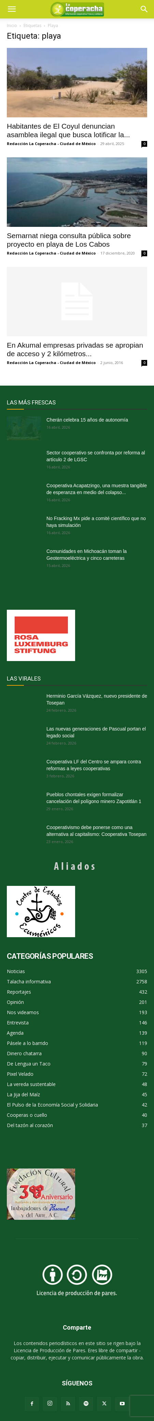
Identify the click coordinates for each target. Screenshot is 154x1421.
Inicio (12, 25)
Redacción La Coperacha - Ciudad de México (51, 143)
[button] (144, 9)
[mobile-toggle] (12, 9)
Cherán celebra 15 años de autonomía (87, 420)
